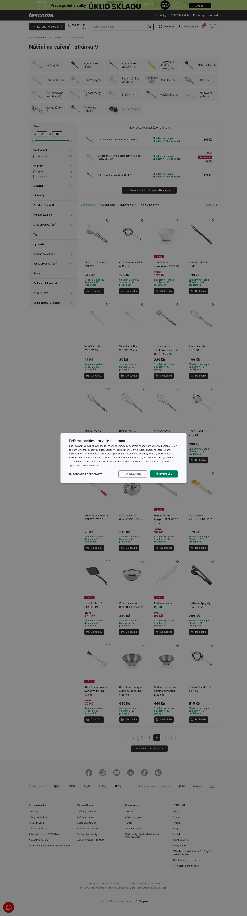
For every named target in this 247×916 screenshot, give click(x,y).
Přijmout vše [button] (164, 473)
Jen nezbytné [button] (133, 473)
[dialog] (123, 458)
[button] (86, 474)
